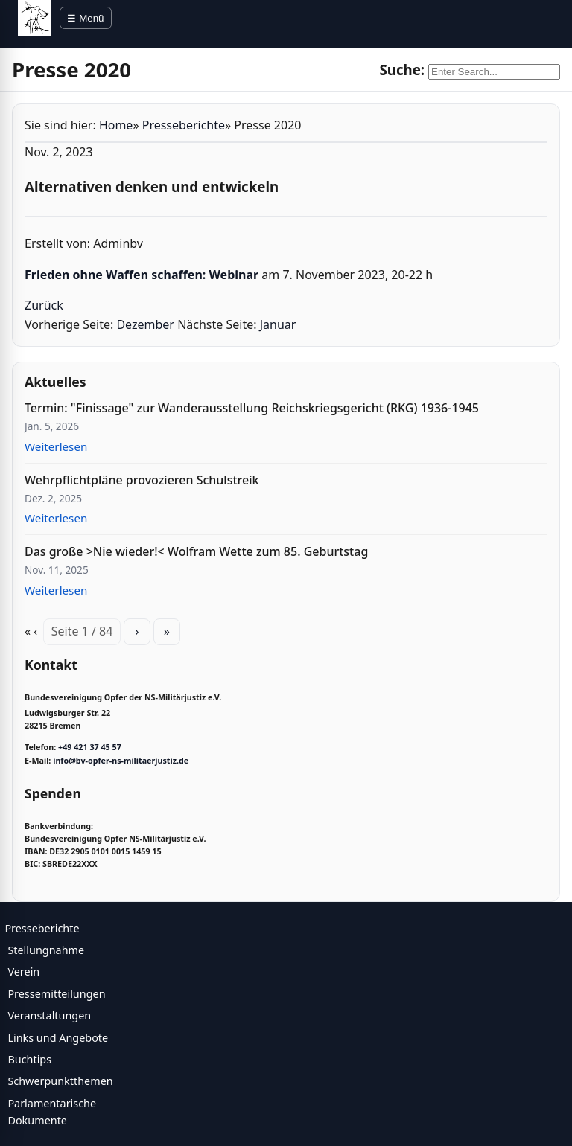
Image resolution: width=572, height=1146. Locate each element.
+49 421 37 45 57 (89, 747)
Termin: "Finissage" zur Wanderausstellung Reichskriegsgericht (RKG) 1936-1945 (252, 408)
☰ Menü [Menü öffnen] (85, 18)
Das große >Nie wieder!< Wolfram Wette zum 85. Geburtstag (196, 551)
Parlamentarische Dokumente (51, 1111)
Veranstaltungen (49, 1015)
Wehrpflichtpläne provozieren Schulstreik (141, 480)
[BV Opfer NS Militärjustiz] (34, 18)
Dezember (145, 324)
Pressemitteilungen (56, 994)
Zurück (44, 305)
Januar (278, 324)
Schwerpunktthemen (59, 1081)
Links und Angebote (57, 1038)
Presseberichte (183, 125)
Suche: (402, 69)
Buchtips (29, 1059)
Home (116, 125)
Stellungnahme (45, 950)
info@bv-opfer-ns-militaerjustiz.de (120, 760)
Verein (23, 971)
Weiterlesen (56, 446)
